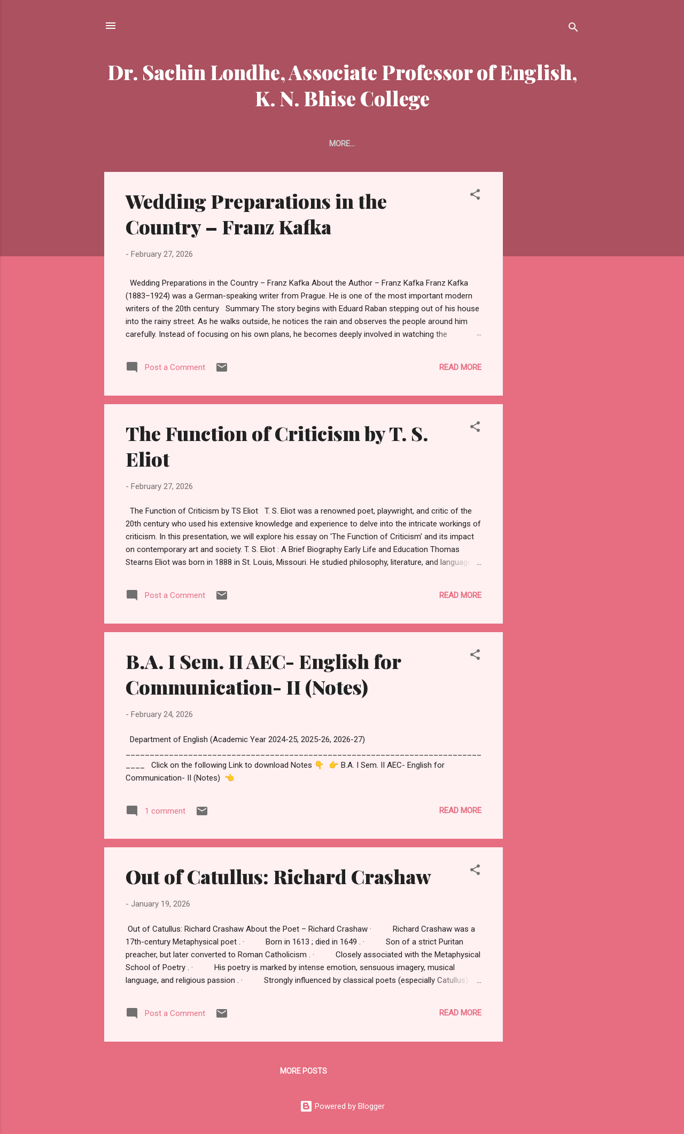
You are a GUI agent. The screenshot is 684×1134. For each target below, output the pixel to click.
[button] (475, 196)
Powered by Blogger (342, 1106)
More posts (303, 1071)
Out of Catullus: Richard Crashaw (278, 876)
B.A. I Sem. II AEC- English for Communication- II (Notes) (263, 673)
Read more (460, 367)
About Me (363, 143)
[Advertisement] (545, 332)
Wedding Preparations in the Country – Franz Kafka (256, 213)
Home (313, 143)
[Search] (573, 29)
